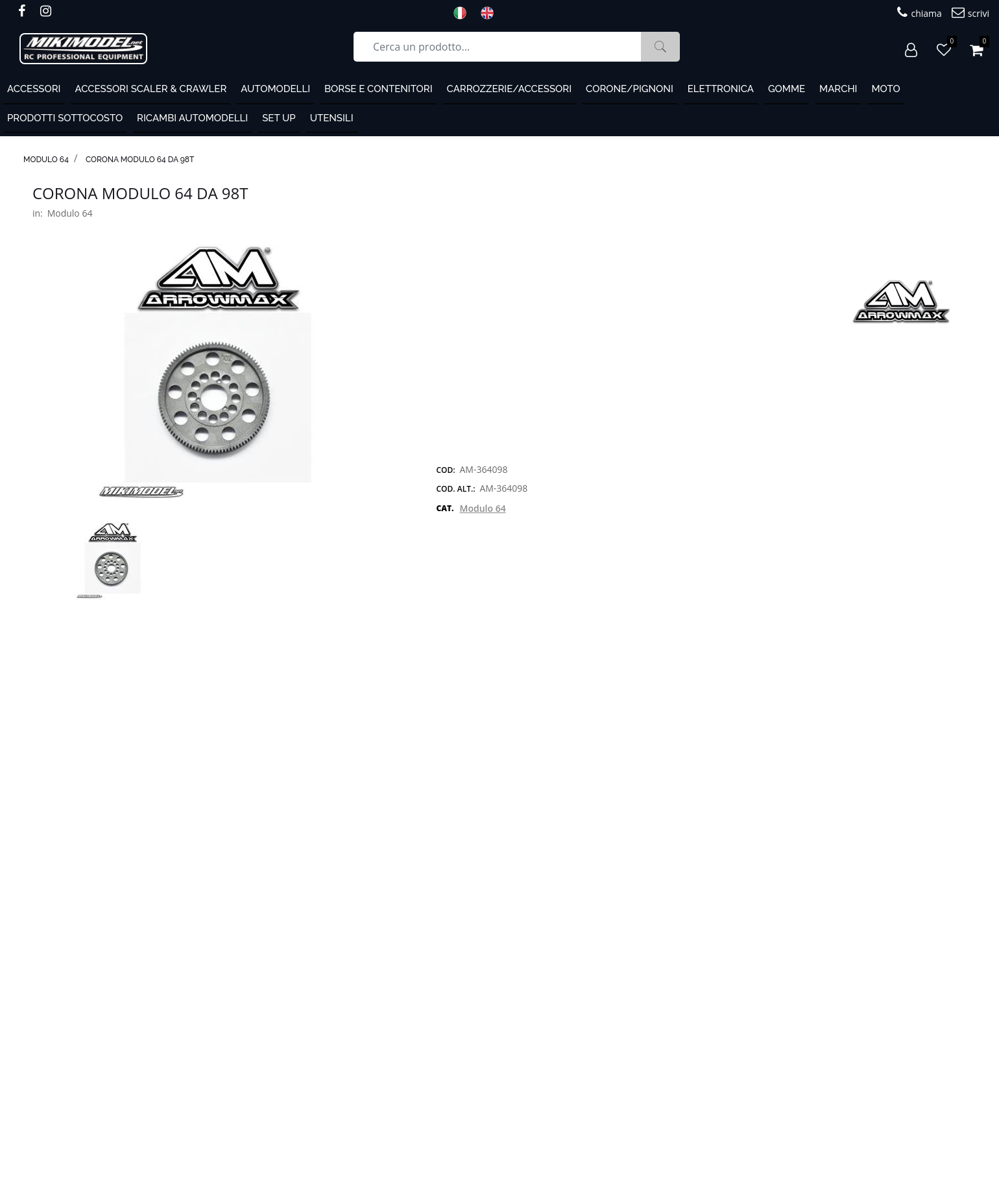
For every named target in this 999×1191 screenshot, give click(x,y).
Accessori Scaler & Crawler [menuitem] (150, 89)
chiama (919, 12)
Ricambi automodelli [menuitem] (192, 118)
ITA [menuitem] (463, 12)
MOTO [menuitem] (885, 89)
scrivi (970, 12)
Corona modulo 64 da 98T (140, 159)
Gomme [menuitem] (786, 89)
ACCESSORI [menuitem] (33, 89)
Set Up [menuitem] (278, 118)
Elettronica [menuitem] (721, 89)
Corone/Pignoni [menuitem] (629, 89)
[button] (660, 47)
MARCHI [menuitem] (838, 89)
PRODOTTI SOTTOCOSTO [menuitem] (65, 118)
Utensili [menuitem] (332, 118)
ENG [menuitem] (491, 12)
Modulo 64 (46, 159)
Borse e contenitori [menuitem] (378, 89)
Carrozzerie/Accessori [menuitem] (509, 89)
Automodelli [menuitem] (275, 89)
